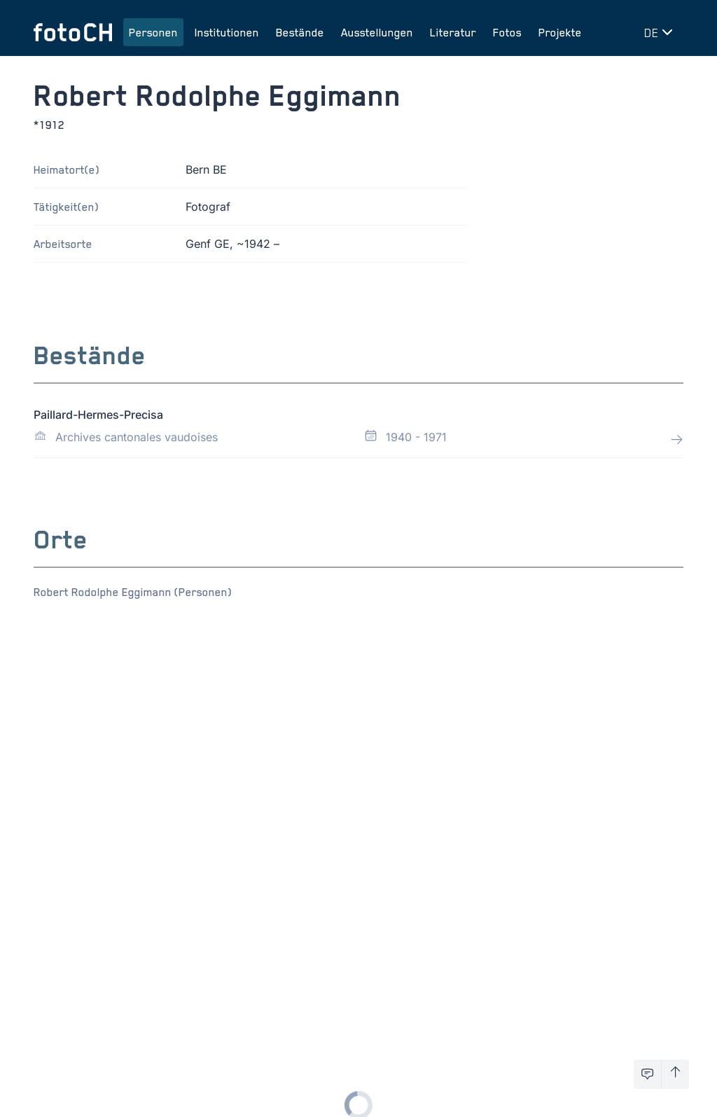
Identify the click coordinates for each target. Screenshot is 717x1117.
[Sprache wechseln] (661, 32)
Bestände (300, 32)
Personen (153, 32)
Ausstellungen (377, 32)
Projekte (560, 32)
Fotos (507, 32)
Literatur (453, 32)
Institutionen (227, 32)
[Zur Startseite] (73, 32)
